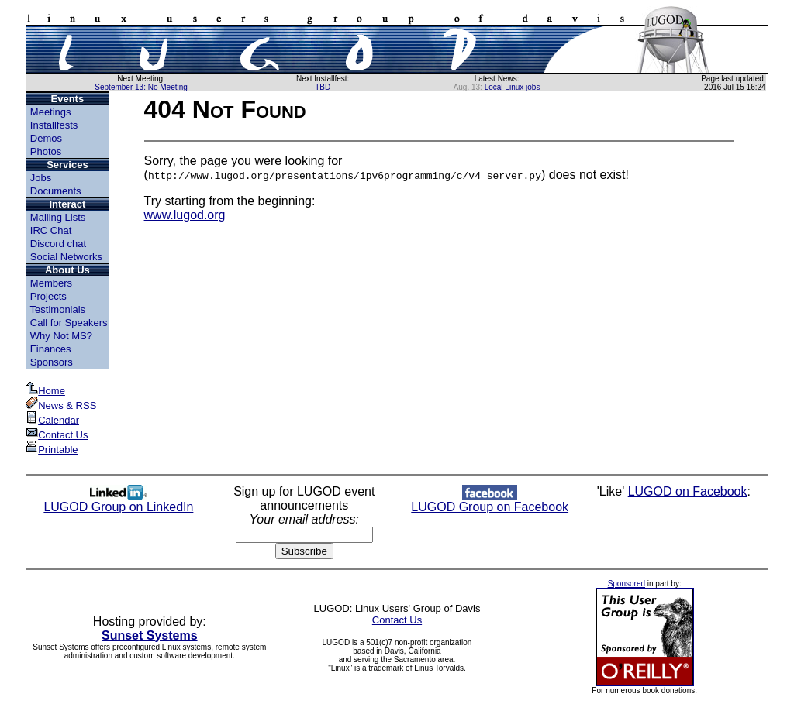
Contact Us (57, 435)
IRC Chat (50, 230)
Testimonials (58, 309)
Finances (50, 349)
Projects (48, 296)
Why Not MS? (61, 336)
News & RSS (61, 405)
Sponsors (51, 362)
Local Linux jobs (512, 87)
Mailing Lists (58, 217)
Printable (52, 449)
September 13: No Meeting (141, 87)
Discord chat (58, 243)
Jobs (40, 178)
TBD (322, 87)
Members (51, 283)
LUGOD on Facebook (687, 491)
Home (45, 391)
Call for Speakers (69, 322)
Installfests (54, 125)
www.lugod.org (185, 215)
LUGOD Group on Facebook (489, 501)
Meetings (50, 112)
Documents (55, 191)
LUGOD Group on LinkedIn (118, 501)
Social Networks (66, 257)
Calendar (52, 420)
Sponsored (626, 583)
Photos (45, 151)
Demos (46, 138)
